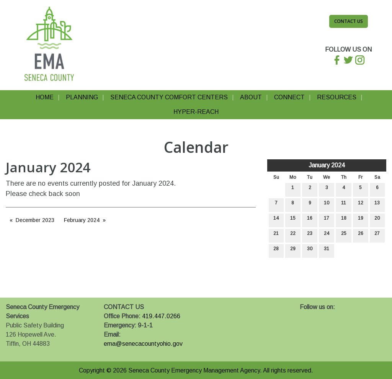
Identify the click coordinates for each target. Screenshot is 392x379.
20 (377, 219)
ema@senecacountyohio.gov (143, 343)
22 (293, 235)
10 (326, 204)
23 (309, 235)
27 (377, 235)
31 (326, 250)
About (251, 97)
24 (326, 235)
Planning (82, 97)
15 (293, 219)
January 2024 (327, 165)
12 (360, 204)
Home (45, 97)
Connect (289, 97)
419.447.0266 (161, 316)
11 (343, 204)
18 (343, 219)
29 (293, 250)
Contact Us (348, 21)
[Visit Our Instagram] (330, 316)
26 (360, 235)
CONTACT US (124, 307)
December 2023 (35, 220)
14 (276, 219)
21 (276, 235)
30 (309, 250)
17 (326, 219)
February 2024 (82, 220)
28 (276, 250)
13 (377, 204)
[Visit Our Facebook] (306, 316)
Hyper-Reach (196, 112)
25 (343, 235)
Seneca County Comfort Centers (169, 97)
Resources (336, 97)
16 (309, 219)
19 (360, 219)
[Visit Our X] (318, 316)
